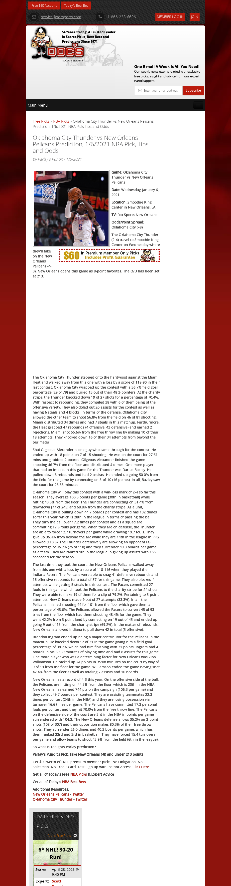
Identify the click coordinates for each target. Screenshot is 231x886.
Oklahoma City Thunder (52, 862)
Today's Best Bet (80, 5)
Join (194, 16)
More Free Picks (182, 106)
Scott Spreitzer (185, 152)
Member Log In (170, 16)
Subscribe (193, 53)
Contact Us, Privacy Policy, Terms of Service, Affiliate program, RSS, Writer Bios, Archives (145, 880)
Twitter (78, 857)
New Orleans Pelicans (51, 857)
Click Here (41, 830)
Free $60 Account (45, 5)
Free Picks (41, 84)
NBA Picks (61, 84)
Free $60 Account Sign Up (179, 196)
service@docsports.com (54, 16)
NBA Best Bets (74, 845)
